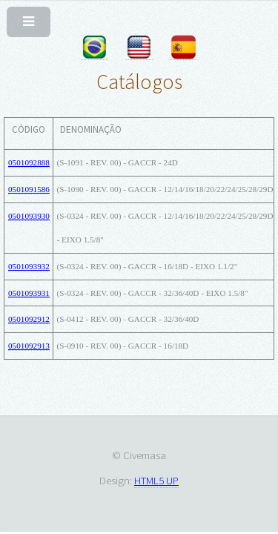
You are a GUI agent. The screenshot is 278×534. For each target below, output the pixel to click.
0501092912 (29, 318)
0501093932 (29, 266)
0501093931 (29, 293)
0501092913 (29, 345)
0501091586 (29, 189)
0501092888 (29, 162)
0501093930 (29, 215)
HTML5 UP (156, 480)
